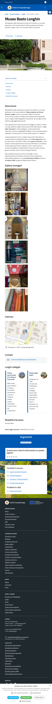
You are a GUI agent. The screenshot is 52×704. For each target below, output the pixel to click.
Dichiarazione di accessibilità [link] (13, 666)
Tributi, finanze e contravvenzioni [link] (14, 568)
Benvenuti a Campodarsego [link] (12, 597)
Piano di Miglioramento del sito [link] (13, 674)
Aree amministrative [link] (10, 519)
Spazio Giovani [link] (9, 612)
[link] (50, 12)
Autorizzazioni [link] (9, 547)
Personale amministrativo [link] (12, 517)
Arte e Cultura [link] (9, 605)
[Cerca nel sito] (45, 8)
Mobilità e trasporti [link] (10, 562)
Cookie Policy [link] (8, 661)
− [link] (7, 325)
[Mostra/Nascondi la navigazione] (2, 7)
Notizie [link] (7, 582)
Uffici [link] (6, 522)
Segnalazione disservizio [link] (11, 648)
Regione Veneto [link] (9, 2)
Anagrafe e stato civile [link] (11, 542)
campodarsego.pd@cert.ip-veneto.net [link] (18, 637)
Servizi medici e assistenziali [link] (13, 610)
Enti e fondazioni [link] (9, 527)
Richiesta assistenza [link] (10, 651)
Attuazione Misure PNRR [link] (12, 671)
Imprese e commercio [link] (11, 560)
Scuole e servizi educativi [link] (12, 607)
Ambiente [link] (7, 539)
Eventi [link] (7, 602)
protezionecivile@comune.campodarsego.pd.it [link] (23, 359)
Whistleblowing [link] (9, 656)
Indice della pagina (11, 78)
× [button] (50, 685)
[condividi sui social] (9, 36)
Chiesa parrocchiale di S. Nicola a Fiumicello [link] (11, 376)
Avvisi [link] (6, 587)
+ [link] (7, 323)
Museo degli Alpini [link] (33, 374)
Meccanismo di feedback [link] (11, 669)
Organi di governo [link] (10, 514)
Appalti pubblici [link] (9, 544)
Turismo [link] (7, 570)
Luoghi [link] (7, 599)
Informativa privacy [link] (10, 658)
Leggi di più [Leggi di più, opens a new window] (45, 690)
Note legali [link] (8, 664)
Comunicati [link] (8, 585)
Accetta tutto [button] (26, 697)
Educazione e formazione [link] (12, 555)
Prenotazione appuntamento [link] (13, 645)
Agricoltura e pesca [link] (10, 536)
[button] (26, 701)
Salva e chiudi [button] (13, 697)
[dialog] (26, 694)
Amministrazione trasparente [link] (13, 653)
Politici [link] (7, 511)
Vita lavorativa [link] (9, 573)
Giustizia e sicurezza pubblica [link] (13, 557)
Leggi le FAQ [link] (8, 643)
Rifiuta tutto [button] (39, 697)
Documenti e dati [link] (9, 524)
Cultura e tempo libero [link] (11, 552)
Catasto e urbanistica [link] (11, 549)
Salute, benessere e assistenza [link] (13, 565)
